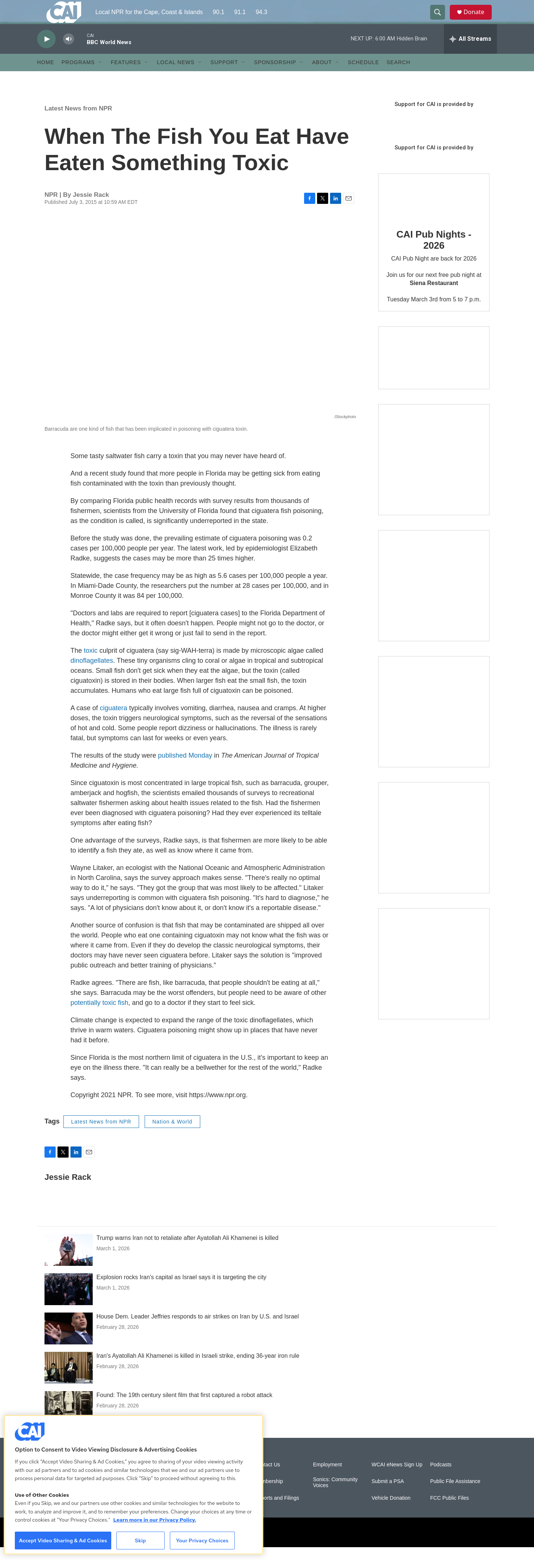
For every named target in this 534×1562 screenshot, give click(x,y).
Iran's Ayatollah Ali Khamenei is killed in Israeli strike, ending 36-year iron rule (197, 1370)
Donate (478, 19)
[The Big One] (434, 726)
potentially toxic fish (99, 1017)
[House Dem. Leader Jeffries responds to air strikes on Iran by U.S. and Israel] (68, 1343)
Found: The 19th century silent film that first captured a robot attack (184, 1410)
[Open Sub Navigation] (100, 77)
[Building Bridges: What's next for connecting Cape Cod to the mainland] (434, 852)
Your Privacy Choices (202, 1540)
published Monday (185, 770)
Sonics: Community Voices (335, 1497)
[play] (46, 54)
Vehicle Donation (391, 1513)
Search (398, 77)
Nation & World (172, 1136)
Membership (268, 1496)
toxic (91, 665)
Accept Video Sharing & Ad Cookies (63, 1540)
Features (126, 77)
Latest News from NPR (78, 123)
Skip (140, 1540)
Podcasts (441, 1479)
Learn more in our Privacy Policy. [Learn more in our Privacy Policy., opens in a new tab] (154, 1519)
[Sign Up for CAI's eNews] (434, 600)
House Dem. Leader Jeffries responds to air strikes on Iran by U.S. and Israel (197, 1331)
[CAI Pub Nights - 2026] (401, 211)
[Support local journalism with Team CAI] (434, 372)
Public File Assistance (455, 1496)
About (322, 77)
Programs (78, 77)
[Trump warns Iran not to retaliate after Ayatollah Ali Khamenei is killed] (68, 1265)
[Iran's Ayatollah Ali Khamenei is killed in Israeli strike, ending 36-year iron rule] (68, 1383)
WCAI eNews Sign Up (397, 1479)
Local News (175, 77)
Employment (327, 1479)
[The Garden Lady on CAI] (434, 474)
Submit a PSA (388, 1496)
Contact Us (267, 1479)
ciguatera (113, 723)
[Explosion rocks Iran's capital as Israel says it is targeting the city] (68, 1304)
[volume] (68, 54)
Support (224, 77)
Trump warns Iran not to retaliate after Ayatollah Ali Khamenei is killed (187, 1253)
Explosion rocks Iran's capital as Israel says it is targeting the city (181, 1292)
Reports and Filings (276, 1513)
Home (45, 77)
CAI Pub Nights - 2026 (433, 255)
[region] (133, 1485)
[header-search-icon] (440, 19)
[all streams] (470, 54)
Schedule (363, 77)
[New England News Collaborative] (434, 978)
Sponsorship (275, 77)
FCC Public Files (449, 1513)
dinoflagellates (91, 675)
